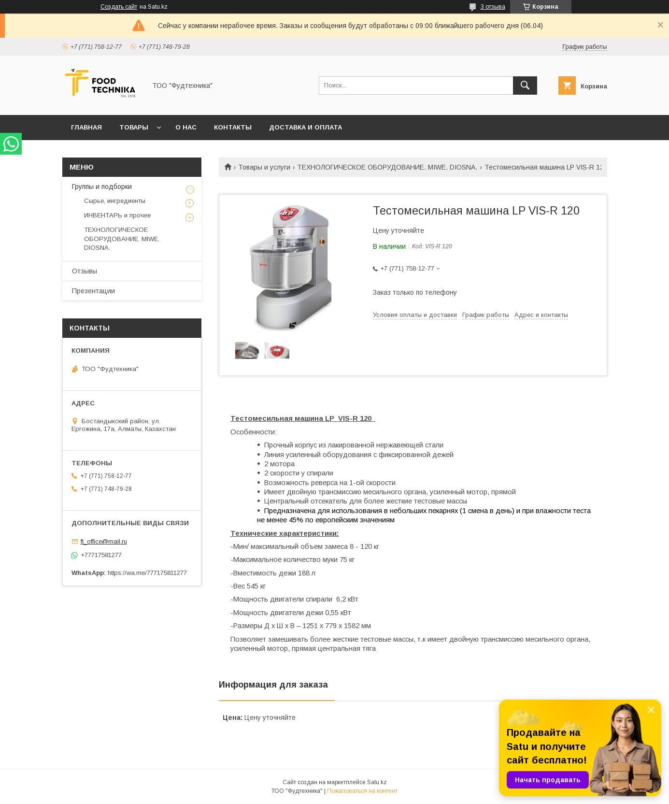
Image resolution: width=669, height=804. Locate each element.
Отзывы (84, 271)
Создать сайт (118, 6)
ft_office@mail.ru (104, 541)
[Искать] (525, 85)
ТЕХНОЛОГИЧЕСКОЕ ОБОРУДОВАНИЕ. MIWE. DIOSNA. (387, 167)
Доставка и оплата (305, 127)
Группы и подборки (102, 186)
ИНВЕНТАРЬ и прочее (117, 215)
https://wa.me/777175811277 (147, 572)
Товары (133, 127)
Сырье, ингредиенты (114, 200)
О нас (186, 127)
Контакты (233, 127)
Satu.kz (377, 782)
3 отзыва (493, 6)
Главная (86, 127)
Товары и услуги (264, 167)
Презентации (93, 291)
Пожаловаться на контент (362, 791)
